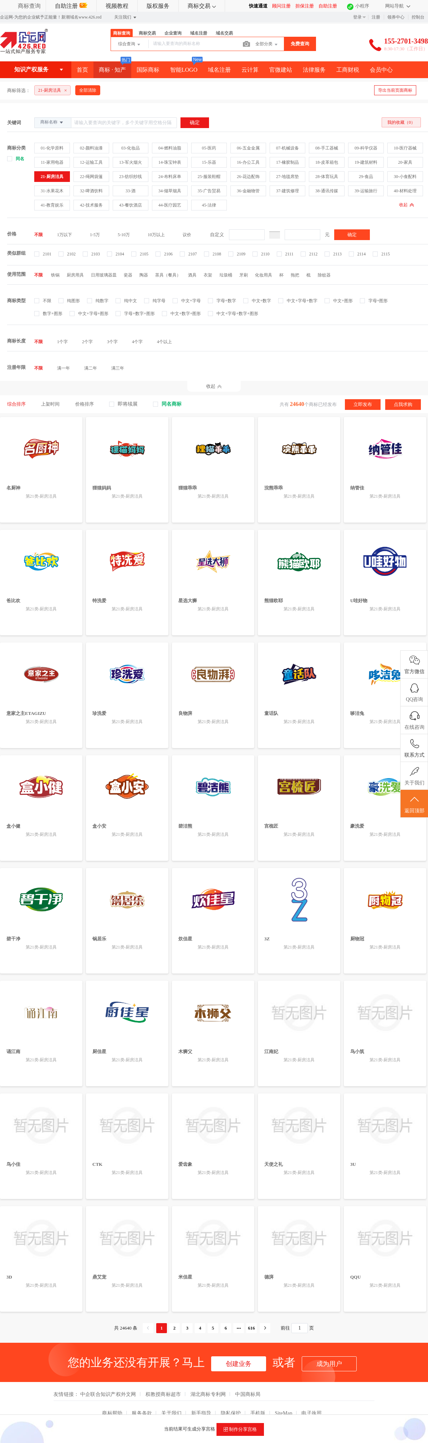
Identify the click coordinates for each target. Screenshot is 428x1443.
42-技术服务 (91, 205)
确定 (352, 234)
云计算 (250, 70)
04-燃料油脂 (169, 148)
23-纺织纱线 (130, 176)
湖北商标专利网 (208, 1394)
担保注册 (304, 6)
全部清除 (87, 90)
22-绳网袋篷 (91, 176)
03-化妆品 (130, 148)
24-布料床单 (169, 176)
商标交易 (202, 6)
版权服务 (158, 6)
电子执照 (311, 1413)
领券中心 (395, 17)
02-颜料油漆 (91, 148)
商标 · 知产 (112, 70)
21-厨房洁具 (52, 176)
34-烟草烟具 (169, 190)
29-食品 (366, 176)
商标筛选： (18, 90)
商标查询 (29, 6)
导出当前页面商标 (395, 90)
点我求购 (403, 404)
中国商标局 (247, 1394)
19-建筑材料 (366, 162)
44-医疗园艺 (169, 205)
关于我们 (171, 1413)
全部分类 (267, 44)
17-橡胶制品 (287, 162)
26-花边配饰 (248, 176)
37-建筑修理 (287, 190)
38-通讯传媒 (326, 190)
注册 (376, 17)
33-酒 (131, 190)
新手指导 (201, 1413)
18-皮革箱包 (326, 162)
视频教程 (117, 6)
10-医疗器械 (405, 148)
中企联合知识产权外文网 (108, 1394)
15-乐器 (209, 162)
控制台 (418, 17)
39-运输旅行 (366, 190)
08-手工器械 (326, 148)
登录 (357, 17)
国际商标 (148, 70)
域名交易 (224, 33)
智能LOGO (183, 70)
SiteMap (283, 1413)
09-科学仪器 (366, 148)
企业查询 (173, 33)
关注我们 (125, 17)
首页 (82, 70)
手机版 (258, 1413)
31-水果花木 (52, 190)
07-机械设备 (287, 148)
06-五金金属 (248, 148)
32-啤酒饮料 (91, 190)
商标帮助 (112, 1413)
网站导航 (397, 6)
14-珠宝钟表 (169, 162)
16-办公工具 (248, 162)
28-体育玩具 (326, 176)
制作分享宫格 (240, 1429)
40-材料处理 (405, 190)
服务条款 (142, 1413)
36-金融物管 (248, 190)
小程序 (362, 6)
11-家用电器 (52, 162)
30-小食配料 (405, 176)
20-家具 (405, 162)
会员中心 (381, 70)
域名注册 (198, 33)
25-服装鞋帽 (209, 176)
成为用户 (329, 1363)
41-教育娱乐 (52, 205)
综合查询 (129, 44)
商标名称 (52, 122)
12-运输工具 (91, 162)
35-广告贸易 (209, 190)
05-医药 (209, 148)
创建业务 (238, 1363)
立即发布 (362, 404)
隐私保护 (231, 1413)
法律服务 (314, 70)
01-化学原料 (52, 148)
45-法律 (209, 205)
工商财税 (347, 70)
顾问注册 (281, 6)
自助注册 (71, 6)
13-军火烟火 (130, 162)
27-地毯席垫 (287, 176)
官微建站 (280, 70)
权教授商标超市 (163, 1394)
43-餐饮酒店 (130, 205)
